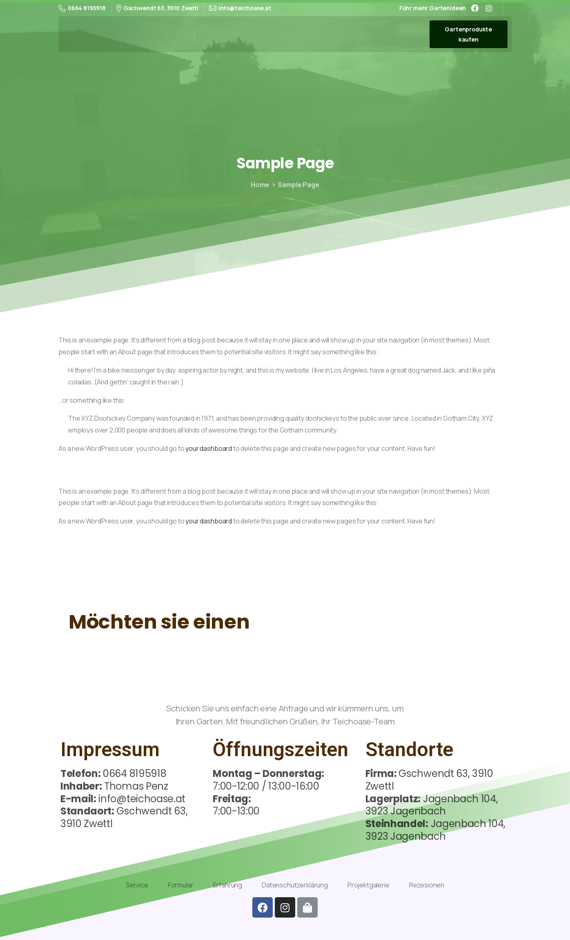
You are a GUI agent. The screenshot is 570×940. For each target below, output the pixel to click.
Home (258, 184)
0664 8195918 (82, 8)
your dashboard (208, 448)
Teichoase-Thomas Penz (127, 34)
